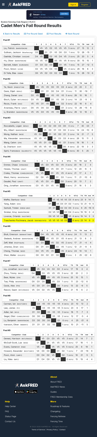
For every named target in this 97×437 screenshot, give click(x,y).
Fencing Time (56, 421)
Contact (62, 430)
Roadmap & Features (60, 406)
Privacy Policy (52, 430)
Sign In (73, 5)
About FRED (56, 382)
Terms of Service (38, 430)
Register (84, 5)
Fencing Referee (57, 416)
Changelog (55, 411)
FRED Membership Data (61, 397)
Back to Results (11, 33)
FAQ (7, 411)
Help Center (10, 406)
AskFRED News (57, 387)
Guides (53, 392)
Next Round (72, 33)
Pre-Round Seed (33, 33)
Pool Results (54, 33)
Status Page (10, 416)
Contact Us (10, 421)
